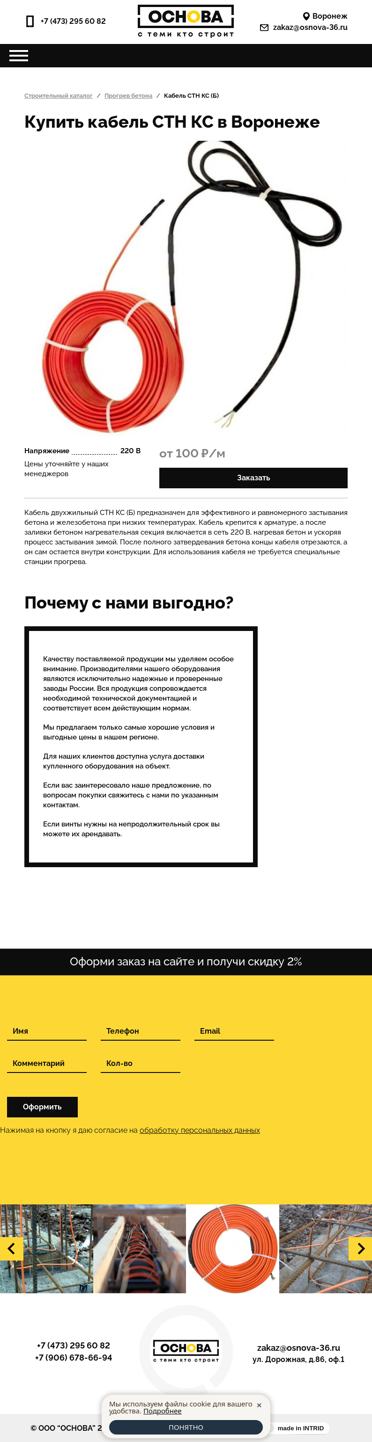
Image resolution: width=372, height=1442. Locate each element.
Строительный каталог (58, 95)
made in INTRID (301, 1428)
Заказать (253, 477)
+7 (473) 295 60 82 (65, 21)
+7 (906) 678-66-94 (73, 1358)
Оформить (42, 1106)
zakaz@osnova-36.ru (304, 27)
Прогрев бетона (128, 95)
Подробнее (162, 1410)
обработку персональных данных (200, 1130)
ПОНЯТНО (186, 1427)
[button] (11, 1249)
